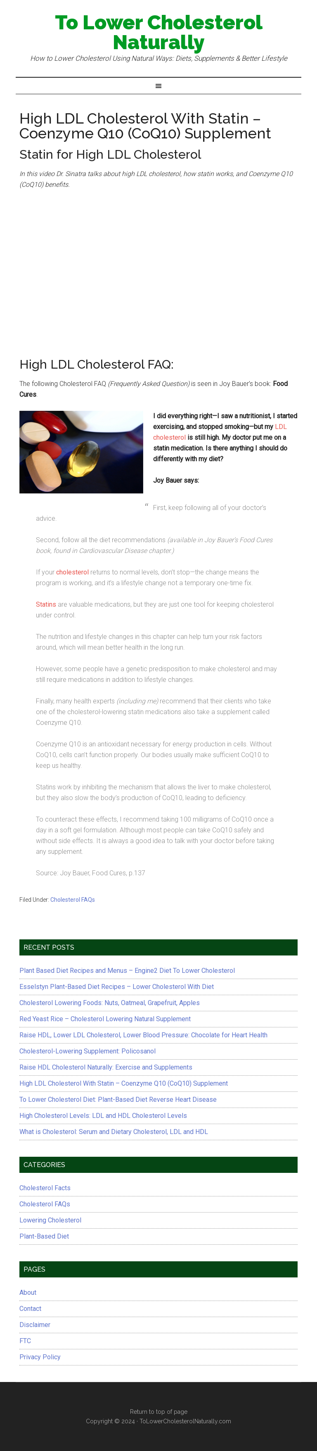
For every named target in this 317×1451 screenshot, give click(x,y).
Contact (30, 1309)
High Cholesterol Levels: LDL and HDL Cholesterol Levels (103, 1116)
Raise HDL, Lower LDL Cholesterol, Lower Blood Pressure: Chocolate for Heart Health (143, 1035)
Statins (46, 604)
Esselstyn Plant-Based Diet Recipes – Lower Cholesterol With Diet (116, 987)
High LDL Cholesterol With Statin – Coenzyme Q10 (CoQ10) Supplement (123, 1083)
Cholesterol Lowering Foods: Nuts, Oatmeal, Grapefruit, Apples (109, 1003)
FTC (25, 1341)
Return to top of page (158, 1411)
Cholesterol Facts (45, 1188)
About (27, 1292)
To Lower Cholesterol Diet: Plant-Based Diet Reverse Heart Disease (118, 1099)
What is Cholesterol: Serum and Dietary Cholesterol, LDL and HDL (113, 1132)
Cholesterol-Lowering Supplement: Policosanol (87, 1051)
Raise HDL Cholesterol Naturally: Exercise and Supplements (105, 1067)
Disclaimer (34, 1325)
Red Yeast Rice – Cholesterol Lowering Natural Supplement (105, 1019)
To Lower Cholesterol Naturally (159, 32)
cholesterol (72, 572)
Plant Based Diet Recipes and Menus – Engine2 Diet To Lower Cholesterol (127, 970)
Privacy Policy (40, 1357)
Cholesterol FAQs (72, 899)
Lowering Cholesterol (50, 1220)
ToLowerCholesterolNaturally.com (185, 1421)
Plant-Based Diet (44, 1236)
